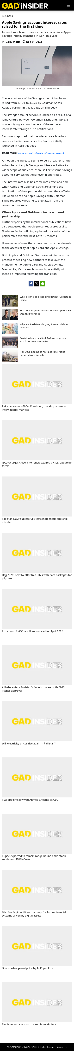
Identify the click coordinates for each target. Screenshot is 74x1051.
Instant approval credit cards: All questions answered (41, 153)
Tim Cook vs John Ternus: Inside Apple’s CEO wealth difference (45, 312)
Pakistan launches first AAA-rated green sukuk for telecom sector (43, 340)
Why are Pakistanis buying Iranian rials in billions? (44, 326)
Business (7, 16)
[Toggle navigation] (68, 5)
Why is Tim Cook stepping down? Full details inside (45, 298)
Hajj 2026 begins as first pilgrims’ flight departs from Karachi (42, 353)
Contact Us (62, 1047)
